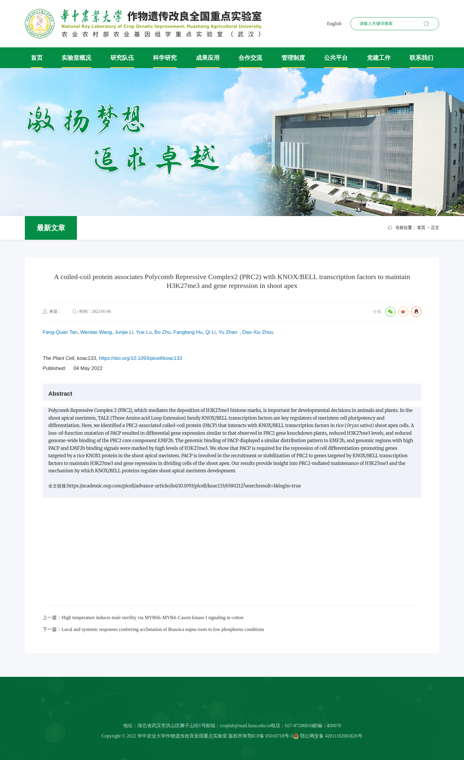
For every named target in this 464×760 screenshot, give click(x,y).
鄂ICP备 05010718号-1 (270, 737)
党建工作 (379, 57)
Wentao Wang (96, 332)
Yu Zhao (227, 332)
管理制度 (293, 57)
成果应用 (208, 57)
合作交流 (250, 57)
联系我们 (421, 57)
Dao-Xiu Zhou (257, 332)
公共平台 (336, 57)
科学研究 (165, 57)
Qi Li (210, 332)
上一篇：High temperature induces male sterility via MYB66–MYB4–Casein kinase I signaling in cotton (143, 617)
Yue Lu (144, 332)
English (334, 23)
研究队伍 (122, 57)
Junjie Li (124, 332)
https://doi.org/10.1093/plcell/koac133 (140, 358)
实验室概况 (76, 57)
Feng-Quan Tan (60, 332)
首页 (37, 57)
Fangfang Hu (187, 332)
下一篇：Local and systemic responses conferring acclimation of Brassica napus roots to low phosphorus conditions (153, 629)
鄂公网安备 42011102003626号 (327, 737)
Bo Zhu (162, 332)
